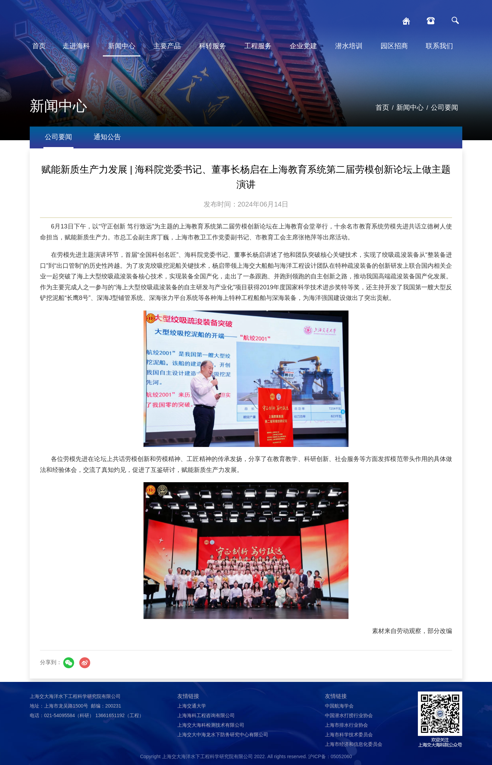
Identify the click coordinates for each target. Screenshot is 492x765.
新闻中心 (121, 46)
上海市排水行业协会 (346, 725)
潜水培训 (349, 46)
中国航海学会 (339, 706)
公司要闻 (444, 107)
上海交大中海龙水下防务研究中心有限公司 (222, 734)
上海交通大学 (191, 706)
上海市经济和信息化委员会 (353, 744)
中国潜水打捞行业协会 (349, 715)
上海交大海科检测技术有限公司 (210, 725)
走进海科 (76, 46)
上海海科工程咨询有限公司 (206, 715)
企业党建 (303, 46)
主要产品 (167, 46)
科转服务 (212, 46)
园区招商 (394, 46)
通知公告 (107, 137)
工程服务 (258, 46)
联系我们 (439, 46)
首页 (39, 46)
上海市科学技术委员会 (349, 734)
